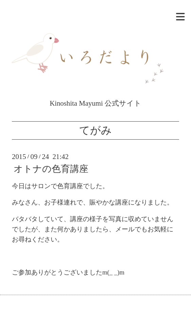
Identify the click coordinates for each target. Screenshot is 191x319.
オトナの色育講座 (51, 169)
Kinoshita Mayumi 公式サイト (95, 99)
